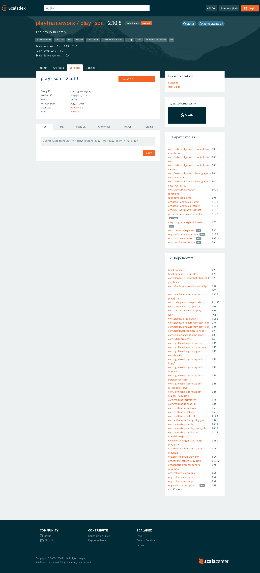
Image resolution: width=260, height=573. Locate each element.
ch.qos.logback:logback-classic (185, 222)
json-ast (79, 39)
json (70, 39)
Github (45, 535)
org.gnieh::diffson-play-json (183, 456)
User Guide (174, 86)
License (141, 545)
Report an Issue (97, 540)
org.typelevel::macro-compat (184, 209)
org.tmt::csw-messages (181, 481)
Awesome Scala (229, 8)
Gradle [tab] (149, 126)
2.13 (66, 46)
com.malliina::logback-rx (182, 403)
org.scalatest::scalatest (181, 238)
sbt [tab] (44, 126)
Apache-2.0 (76, 107)
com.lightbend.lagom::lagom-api (187, 347)
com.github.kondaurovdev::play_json (188, 322)
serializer (59, 39)
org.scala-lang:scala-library (183, 201)
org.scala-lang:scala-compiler (185, 214)
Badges (90, 68)
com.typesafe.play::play (181, 424)
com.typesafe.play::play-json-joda (187, 428)
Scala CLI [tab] (81, 126)
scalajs (130, 39)
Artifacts (58, 68)
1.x (61, 51)
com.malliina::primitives (182, 408)
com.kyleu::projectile (180, 338)
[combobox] (136, 79)
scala (139, 39)
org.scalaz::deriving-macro (183, 485)
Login (249, 8)
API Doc (211, 8)
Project (42, 68)
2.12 (74, 46)
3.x (58, 46)
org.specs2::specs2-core (181, 242)
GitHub (189, 23)
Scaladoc (173, 82)
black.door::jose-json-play (182, 274)
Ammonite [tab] (104, 126)
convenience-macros (112, 39)
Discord (46, 540)
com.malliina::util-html (181, 416)
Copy (149, 152)
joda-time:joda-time (179, 197)
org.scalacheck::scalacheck (183, 234)
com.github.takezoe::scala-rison (186, 330)
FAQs (139, 535)
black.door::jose (177, 270)
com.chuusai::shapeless (181, 230)
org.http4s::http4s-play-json (184, 460)
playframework (55, 22)
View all (74, 111)
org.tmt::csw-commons (181, 473)
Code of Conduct (146, 540)
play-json (92, 22)
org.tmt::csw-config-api (181, 477)
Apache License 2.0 (211, 23)
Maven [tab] (128, 126)
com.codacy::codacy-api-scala (184, 302)
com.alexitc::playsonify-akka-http (187, 286)
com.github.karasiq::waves (183, 318)
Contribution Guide (99, 535)
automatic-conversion (155, 39)
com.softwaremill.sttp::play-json (186, 420)
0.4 (67, 55)
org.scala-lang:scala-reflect (184, 205)
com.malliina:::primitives (182, 399)
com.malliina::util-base (181, 412)
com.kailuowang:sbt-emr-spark (186, 334)
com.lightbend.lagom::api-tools (186, 343)
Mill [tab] (62, 126)
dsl (171, 39)
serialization (92, 39)
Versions (75, 68)
